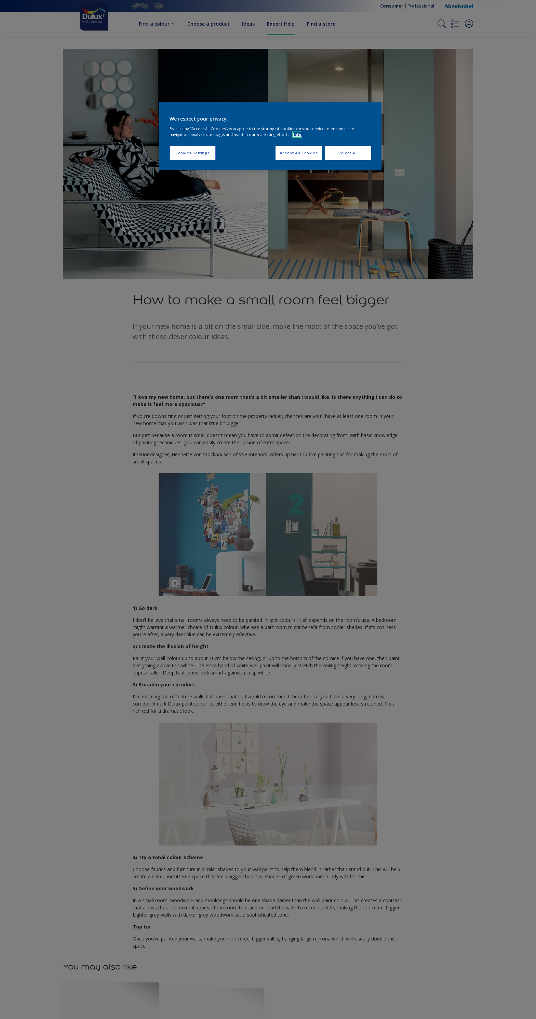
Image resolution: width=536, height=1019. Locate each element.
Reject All (348, 152)
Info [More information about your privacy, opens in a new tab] (297, 134)
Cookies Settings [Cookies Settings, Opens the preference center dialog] (192, 152)
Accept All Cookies (299, 152)
